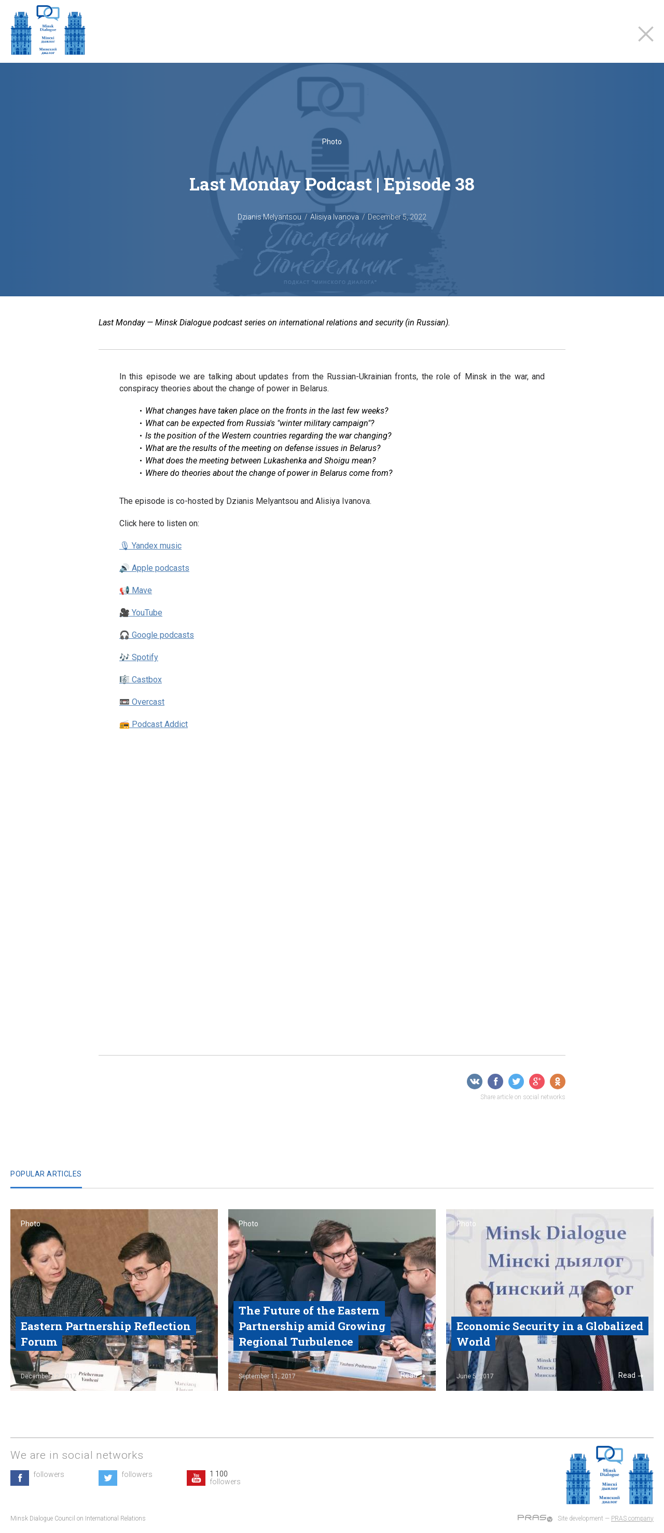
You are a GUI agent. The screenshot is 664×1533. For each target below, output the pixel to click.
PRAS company (632, 1518)
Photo (332, 142)
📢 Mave (135, 590)
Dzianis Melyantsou (269, 217)
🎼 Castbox (140, 680)
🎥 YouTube (140, 613)
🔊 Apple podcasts (154, 568)
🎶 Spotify (138, 657)
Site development (580, 1518)
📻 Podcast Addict (153, 724)
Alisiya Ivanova (334, 217)
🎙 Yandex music (150, 546)
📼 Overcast (141, 702)
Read (195, 1375)
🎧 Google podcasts (156, 635)
